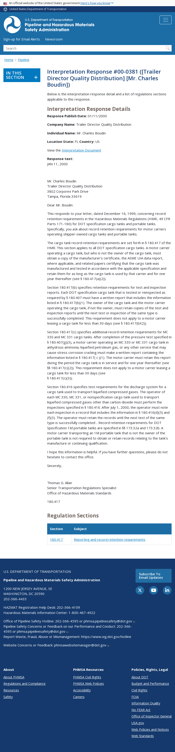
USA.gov (137, 723)
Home (8, 60)
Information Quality (145, 703)
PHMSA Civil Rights (87, 677)
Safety (8, 697)
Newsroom (54, 39)
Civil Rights (139, 690)
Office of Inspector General (151, 716)
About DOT (139, 677)
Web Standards (142, 736)
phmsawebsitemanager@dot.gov (82, 645)
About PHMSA (13, 677)
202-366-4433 (15, 599)
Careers (79, 697)
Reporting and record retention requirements (109, 539)
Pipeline (23, 60)
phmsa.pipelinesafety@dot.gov (109, 621)
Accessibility (82, 690)
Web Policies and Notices (150, 729)
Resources (11, 690)
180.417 (56, 539)
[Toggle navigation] (166, 20)
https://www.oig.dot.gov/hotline (106, 636)
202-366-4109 (68, 607)
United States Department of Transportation (38, 9)
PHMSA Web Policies (88, 683)
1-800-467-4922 (82, 612)
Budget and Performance (150, 683)
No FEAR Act (140, 710)
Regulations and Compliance (24, 683)
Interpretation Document (81, 150)
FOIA (135, 697)
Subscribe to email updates (151, 576)
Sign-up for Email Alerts (21, 39)
